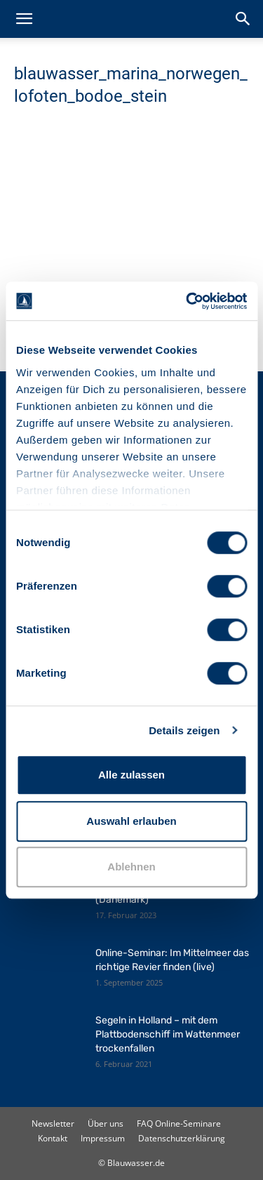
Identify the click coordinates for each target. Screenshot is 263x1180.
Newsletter (53, 1123)
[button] (23, 19)
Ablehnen (131, 867)
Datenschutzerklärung (181, 1138)
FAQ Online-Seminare (179, 1123)
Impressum (103, 1138)
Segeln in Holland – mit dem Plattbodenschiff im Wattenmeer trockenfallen (167, 1034)
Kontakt (52, 1138)
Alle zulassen (131, 775)
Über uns (105, 1123)
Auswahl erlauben (131, 821)
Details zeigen (184, 730)
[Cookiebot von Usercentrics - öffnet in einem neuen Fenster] (187, 301)
